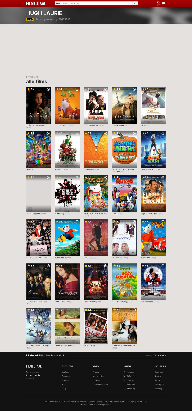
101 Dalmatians (147, 301)
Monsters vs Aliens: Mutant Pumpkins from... (123, 170)
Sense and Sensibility (63, 346)
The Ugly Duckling (119, 301)
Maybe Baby (117, 257)
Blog (64, 388)
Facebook (129, 372)
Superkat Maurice (62, 125)
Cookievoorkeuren (100, 384)
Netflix (157, 380)
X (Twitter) (130, 376)
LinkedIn (129, 380)
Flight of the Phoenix (149, 213)
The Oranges (89, 169)
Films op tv (159, 384)
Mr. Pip (144, 125)
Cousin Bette (60, 301)
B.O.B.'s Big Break (33, 213)
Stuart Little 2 (60, 257)
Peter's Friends (90, 346)
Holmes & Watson (91, 125)
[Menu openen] (163, 3)
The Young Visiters (33, 257)
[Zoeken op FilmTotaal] (96, 3)
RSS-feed (129, 384)
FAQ (63, 384)
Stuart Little (145, 257)
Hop (28, 169)
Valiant (115, 213)
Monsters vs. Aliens (148, 169)
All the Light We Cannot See (37, 125)
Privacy (96, 372)
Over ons (65, 376)
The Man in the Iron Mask (36, 301)
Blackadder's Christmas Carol (124, 346)
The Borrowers (90, 301)
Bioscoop (158, 388)
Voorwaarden (98, 376)
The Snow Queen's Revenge (37, 346)
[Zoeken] (135, 3)
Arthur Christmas (61, 169)
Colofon (65, 380)
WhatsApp (129, 388)
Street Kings (60, 213)
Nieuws (157, 376)
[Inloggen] (158, 3)
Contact (65, 372)
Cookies (96, 380)
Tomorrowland (118, 125)
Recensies (158, 372)
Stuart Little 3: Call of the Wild (95, 213)
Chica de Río (89, 257)
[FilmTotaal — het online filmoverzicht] (34, 366)
